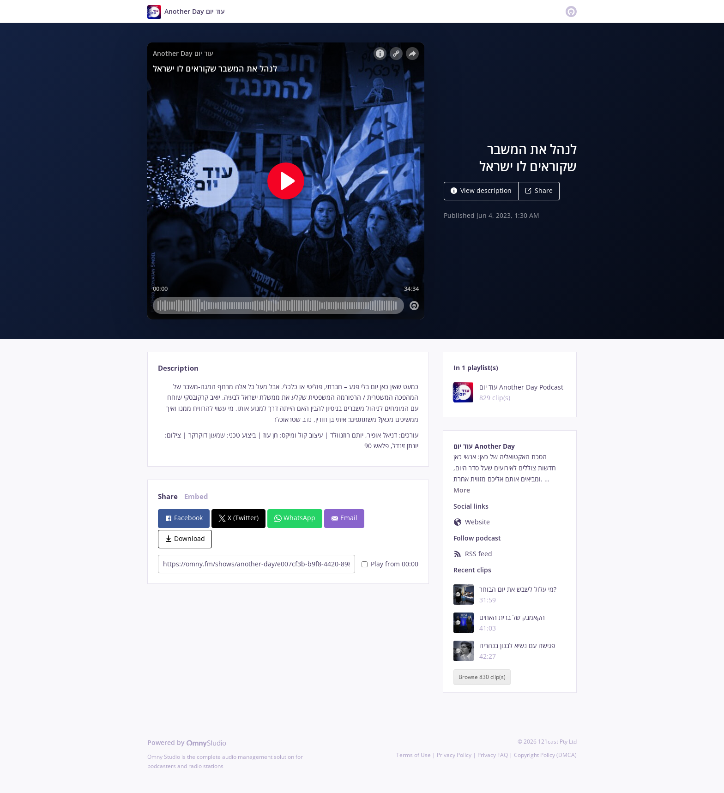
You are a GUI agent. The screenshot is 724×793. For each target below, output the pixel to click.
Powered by (186, 742)
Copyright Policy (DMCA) (545, 755)
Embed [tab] (196, 496)
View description (481, 190)
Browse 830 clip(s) (482, 677)
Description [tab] (178, 368)
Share (539, 190)
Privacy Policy (454, 755)
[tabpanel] (288, 416)
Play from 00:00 (390, 563)
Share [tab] (168, 496)
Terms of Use (413, 755)
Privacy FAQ (492, 755)
